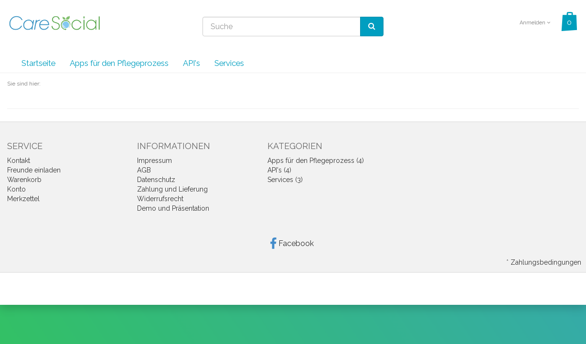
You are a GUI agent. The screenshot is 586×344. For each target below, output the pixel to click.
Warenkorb (24, 179)
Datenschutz (156, 179)
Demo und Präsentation (173, 208)
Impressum (154, 160)
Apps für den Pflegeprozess (119, 63)
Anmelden (535, 23)
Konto (16, 189)
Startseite (38, 63)
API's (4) (279, 170)
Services (229, 63)
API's (191, 63)
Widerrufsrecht (160, 199)
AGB (144, 170)
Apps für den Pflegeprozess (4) (315, 160)
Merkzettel (23, 199)
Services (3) (285, 179)
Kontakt (18, 160)
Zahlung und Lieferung (172, 189)
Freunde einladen (34, 170)
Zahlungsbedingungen (546, 262)
